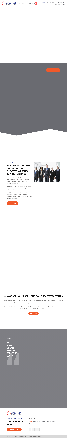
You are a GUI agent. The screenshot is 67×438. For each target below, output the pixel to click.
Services (63, 4)
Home (43, 2)
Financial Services (61, 2)
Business (35, 421)
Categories (57, 4)
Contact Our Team (14, 429)
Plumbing (31, 423)
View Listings (12, 203)
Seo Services (42, 421)
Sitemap (40, 436)
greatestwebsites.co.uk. (22, 436)
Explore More (53, 70)
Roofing (54, 2)
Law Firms (48, 2)
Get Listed (33, 313)
